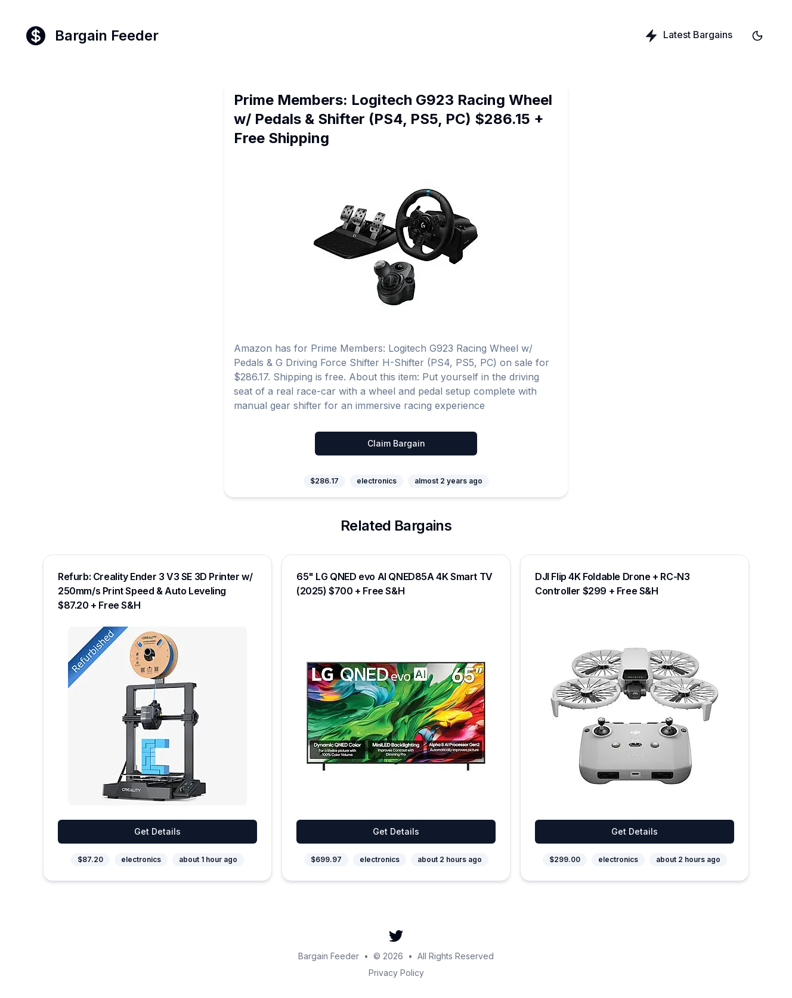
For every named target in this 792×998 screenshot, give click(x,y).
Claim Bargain (396, 443)
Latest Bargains (688, 36)
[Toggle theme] (757, 36)
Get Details (157, 831)
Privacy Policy (396, 973)
